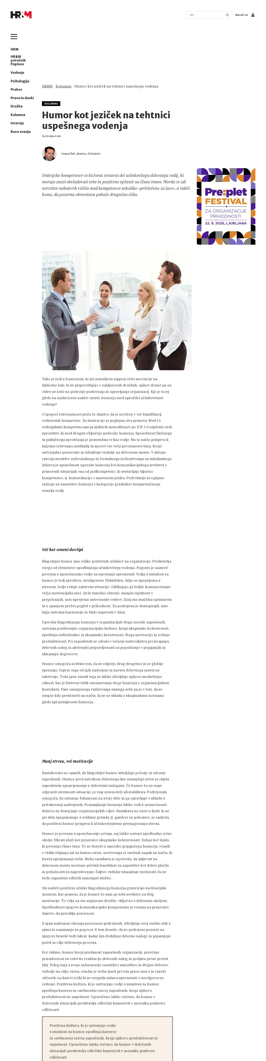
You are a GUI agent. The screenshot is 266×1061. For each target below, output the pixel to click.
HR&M (47, 86)
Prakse (16, 89)
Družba (17, 106)
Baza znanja (21, 132)
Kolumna (18, 115)
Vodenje (17, 73)
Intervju (17, 123)
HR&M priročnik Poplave (18, 60)
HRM (14, 49)
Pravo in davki (22, 98)
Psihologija (20, 81)
